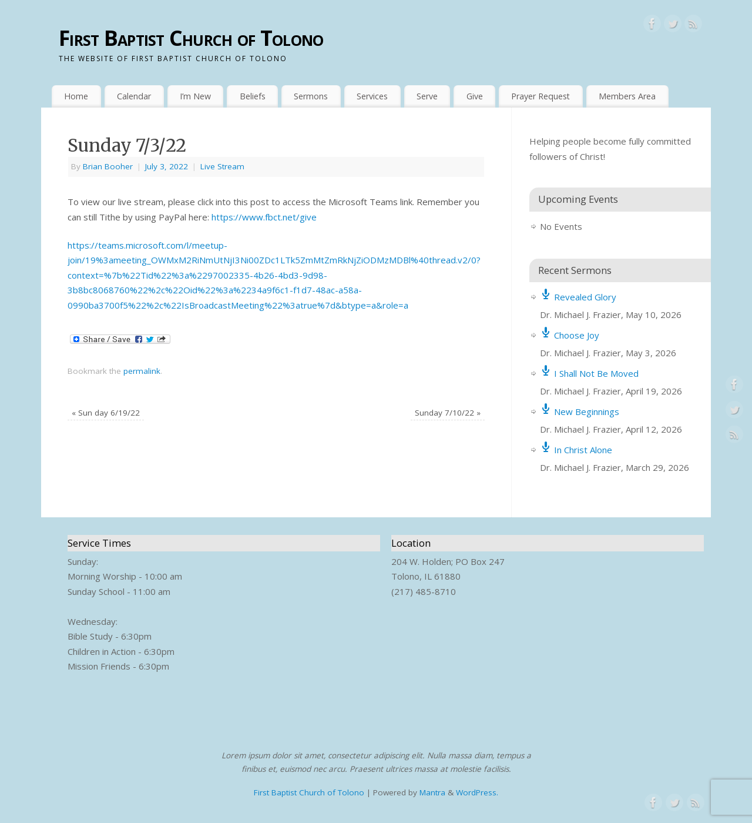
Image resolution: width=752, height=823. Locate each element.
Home (76, 96)
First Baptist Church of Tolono (191, 38)
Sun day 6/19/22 (106, 412)
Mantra (432, 792)
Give (474, 96)
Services (372, 96)
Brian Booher (108, 166)
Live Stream (222, 166)
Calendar (134, 96)
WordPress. (477, 792)
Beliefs (253, 96)
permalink (141, 371)
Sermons (311, 96)
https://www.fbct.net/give (264, 217)
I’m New (195, 96)
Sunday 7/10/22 (448, 412)
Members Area (627, 96)
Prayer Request (540, 96)
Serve (427, 96)
